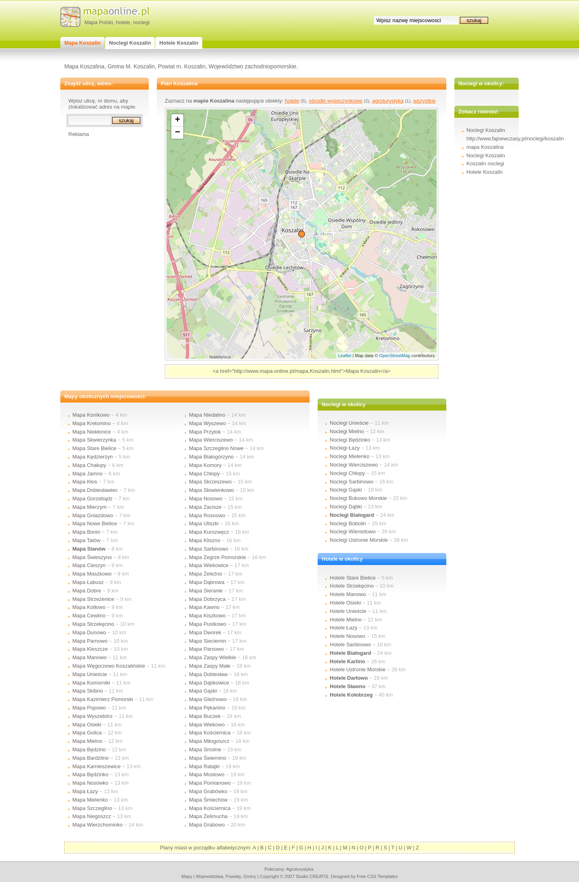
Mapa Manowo (89, 657)
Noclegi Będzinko (350, 440)
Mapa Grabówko (208, 791)
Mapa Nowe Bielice (94, 523)
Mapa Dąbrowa (206, 582)
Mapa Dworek (205, 632)
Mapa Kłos (84, 482)
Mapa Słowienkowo (211, 490)
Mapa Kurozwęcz (209, 532)
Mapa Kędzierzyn (92, 457)
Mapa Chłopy (204, 474)
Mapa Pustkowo (207, 624)
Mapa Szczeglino (92, 808)
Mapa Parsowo (206, 649)
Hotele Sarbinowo (350, 644)
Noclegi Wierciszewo (354, 465)
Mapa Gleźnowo (208, 699)
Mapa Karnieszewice (96, 766)
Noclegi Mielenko (350, 456)
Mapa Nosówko (90, 783)
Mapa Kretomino (91, 423)
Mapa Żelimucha (208, 816)
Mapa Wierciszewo (211, 440)
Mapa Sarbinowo (208, 549)
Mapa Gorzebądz (92, 498)
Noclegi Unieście (349, 423)
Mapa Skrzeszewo (210, 482)
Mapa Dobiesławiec (95, 490)
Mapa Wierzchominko (97, 825)
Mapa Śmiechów (208, 800)
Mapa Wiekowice (208, 565)
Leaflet (344, 355)
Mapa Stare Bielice (94, 448)
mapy (186, 876)
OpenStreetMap (395, 355)
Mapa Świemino (207, 758)
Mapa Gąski (203, 691)
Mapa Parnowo (89, 641)
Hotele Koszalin (484, 172)
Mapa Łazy (85, 791)
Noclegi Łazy (344, 448)
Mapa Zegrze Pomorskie (217, 557)
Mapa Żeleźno (205, 574)
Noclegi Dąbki (346, 507)
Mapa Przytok (205, 432)
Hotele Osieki (345, 603)
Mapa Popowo (89, 708)
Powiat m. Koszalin (181, 66)
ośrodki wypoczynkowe (335, 101)
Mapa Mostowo (206, 774)
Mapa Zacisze (205, 507)
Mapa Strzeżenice (93, 599)
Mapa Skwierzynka (94, 440)
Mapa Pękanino (207, 708)
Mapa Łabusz (88, 582)
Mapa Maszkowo (92, 574)
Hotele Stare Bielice (353, 578)
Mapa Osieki (86, 725)
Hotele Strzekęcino (352, 586)
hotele (123, 22)
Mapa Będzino (89, 749)
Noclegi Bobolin (348, 523)
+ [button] (177, 120)
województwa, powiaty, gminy (226, 876)
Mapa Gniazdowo (92, 515)
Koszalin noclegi (485, 163)
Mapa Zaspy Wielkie (212, 657)
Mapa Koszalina (84, 66)
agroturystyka (387, 101)
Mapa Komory (205, 465)
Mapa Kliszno (204, 540)
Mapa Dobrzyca (207, 599)
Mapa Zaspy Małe (209, 666)
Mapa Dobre (86, 591)
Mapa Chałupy (89, 465)
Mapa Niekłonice (91, 432)
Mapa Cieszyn (88, 565)
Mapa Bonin (86, 532)
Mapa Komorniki (91, 683)
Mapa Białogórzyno (211, 457)
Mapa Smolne (205, 749)
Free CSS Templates (377, 876)
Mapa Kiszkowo (207, 616)
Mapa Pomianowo (210, 783)
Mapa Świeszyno (92, 557)
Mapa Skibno (87, 691)
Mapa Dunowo (89, 632)
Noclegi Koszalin (485, 155)
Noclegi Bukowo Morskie (358, 498)
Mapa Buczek (205, 716)
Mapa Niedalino (207, 415)
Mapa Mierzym (89, 507)
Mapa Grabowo (207, 825)
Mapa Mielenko (90, 800)
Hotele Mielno (346, 620)
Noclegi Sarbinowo (351, 482)
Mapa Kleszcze (90, 649)
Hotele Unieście (348, 611)
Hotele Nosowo (347, 636)
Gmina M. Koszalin (130, 66)
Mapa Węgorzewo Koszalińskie (108, 666)
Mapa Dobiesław (208, 674)
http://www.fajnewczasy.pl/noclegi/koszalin (515, 139)
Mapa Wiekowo (207, 725)
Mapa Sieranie (206, 591)
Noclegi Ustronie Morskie (359, 540)
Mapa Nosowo (205, 498)
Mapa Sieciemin (207, 641)
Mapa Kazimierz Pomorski (102, 699)
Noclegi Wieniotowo (353, 531)
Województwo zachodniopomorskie (252, 66)
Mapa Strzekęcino (93, 624)
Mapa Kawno (204, 607)
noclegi (141, 22)
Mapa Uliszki (204, 523)
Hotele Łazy (343, 628)
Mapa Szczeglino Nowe (216, 448)
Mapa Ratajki (204, 766)
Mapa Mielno (87, 741)
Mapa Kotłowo (88, 607)
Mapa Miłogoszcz (209, 741)
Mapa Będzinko (90, 774)
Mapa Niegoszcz (91, 816)
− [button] (177, 133)
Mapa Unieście (89, 674)
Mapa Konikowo (91, 415)
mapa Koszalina (485, 147)
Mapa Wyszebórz (92, 716)
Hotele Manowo (348, 594)
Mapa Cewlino (88, 616)
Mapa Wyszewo (207, 423)
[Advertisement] (100, 257)
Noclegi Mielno (347, 431)
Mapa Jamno (87, 474)
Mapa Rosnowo (207, 515)
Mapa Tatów (86, 540)
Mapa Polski (98, 22)
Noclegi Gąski (346, 490)
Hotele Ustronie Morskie (358, 669)
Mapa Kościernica (209, 733)
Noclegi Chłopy (347, 473)
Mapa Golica (87, 733)
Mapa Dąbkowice (209, 683)
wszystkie (424, 101)
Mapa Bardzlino (90, 758)
